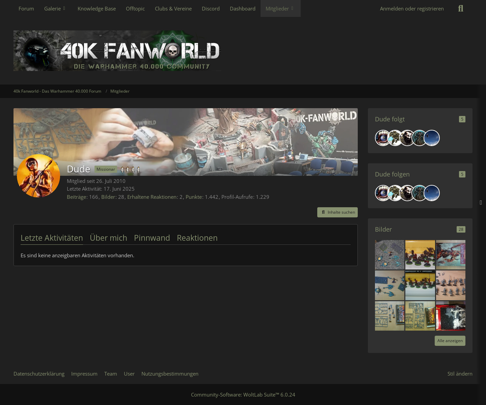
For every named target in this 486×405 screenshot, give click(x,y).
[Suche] (461, 8)
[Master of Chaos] (419, 138)
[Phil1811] (432, 138)
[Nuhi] (395, 138)
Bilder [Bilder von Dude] (108, 196)
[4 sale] (389, 254)
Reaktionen (197, 237)
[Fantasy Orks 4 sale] (450, 315)
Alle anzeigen (450, 340)
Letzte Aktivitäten (52, 237)
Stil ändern (460, 373)
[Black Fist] (407, 138)
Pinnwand (152, 237)
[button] (337, 212)
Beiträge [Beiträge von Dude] (76, 196)
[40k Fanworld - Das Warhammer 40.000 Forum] (243, 50)
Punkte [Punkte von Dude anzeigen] (194, 196)
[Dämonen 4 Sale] (450, 254)
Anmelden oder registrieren (412, 8)
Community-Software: (243, 394)
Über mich (108, 237)
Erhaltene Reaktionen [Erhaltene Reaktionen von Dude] (152, 196)
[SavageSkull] (383, 138)
